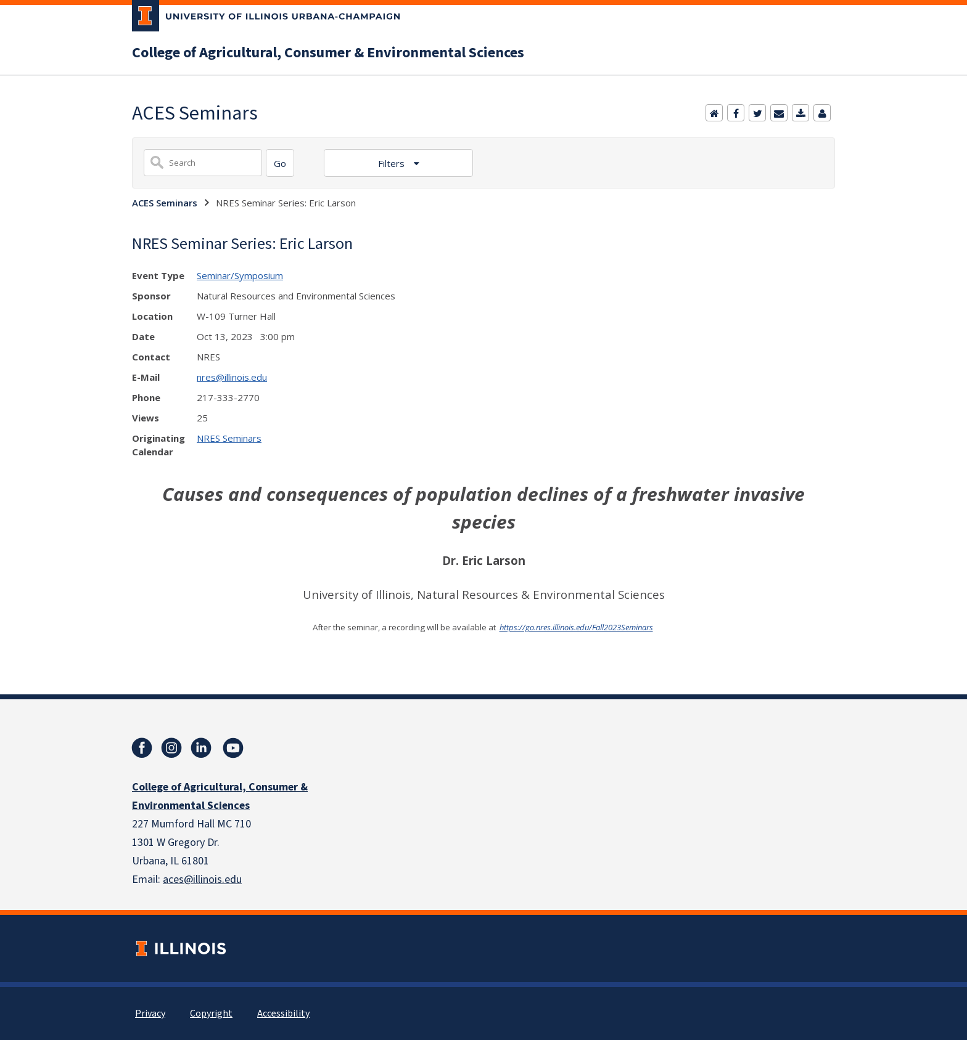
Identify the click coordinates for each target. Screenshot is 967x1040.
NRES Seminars (229, 438)
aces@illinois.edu (202, 879)
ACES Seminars (164, 203)
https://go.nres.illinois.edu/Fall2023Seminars (576, 627)
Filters (392, 163)
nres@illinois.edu (232, 377)
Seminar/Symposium (240, 275)
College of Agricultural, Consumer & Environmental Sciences (328, 53)
